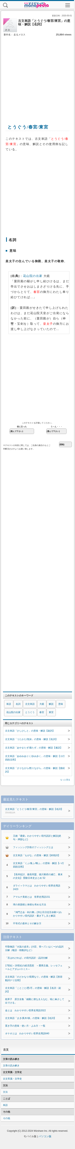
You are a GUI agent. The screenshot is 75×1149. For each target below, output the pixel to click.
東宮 (51, 712)
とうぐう (30, 712)
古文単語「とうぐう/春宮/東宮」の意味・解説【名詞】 (34, 811)
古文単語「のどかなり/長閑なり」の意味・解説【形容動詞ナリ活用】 (33, 978)
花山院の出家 (33, 276)
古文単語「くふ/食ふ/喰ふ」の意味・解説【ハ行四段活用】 (38, 865)
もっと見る (65, 780)
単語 (8, 704)
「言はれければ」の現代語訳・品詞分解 (26, 958)
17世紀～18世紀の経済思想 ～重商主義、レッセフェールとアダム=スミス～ (33, 967)
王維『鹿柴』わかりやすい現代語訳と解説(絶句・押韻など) (37, 837)
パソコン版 (45, 1136)
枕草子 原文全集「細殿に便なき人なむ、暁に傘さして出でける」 (34, 1001)
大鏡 (41, 704)
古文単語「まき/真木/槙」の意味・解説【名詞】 (30, 1018)
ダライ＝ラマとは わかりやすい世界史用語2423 (36, 887)
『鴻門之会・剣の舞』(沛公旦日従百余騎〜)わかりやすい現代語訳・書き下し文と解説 (37, 914)
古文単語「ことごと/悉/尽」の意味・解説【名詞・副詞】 (33, 990)
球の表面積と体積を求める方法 (29, 904)
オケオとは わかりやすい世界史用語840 (27, 1033)
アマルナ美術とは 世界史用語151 (31, 897)
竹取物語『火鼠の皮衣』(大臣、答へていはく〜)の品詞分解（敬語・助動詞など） (34, 948)
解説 (51, 704)
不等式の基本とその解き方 (27, 923)
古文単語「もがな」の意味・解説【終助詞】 (36, 855)
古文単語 (30, 704)
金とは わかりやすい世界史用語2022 (25, 1010)
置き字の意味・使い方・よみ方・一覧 (25, 1025)
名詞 (18, 704)
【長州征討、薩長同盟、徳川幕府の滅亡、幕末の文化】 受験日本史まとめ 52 (38, 876)
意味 (60, 704)
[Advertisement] (37, 76)
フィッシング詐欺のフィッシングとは (33, 847)
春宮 (41, 712)
